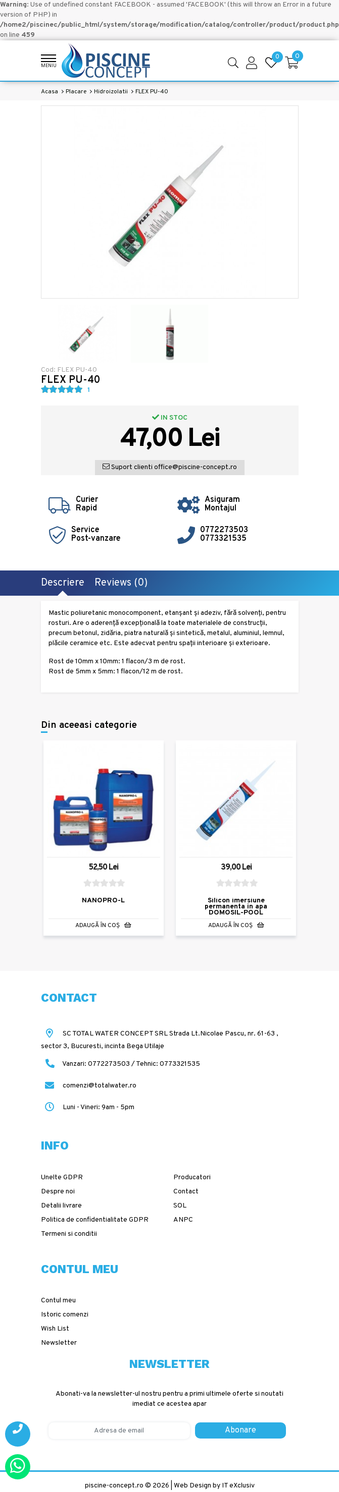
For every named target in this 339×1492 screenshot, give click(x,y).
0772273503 (224, 530)
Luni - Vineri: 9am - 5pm (87, 1107)
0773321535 (223, 539)
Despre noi (58, 1191)
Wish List (55, 1329)
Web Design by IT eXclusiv (214, 1485)
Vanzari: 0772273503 (96, 1064)
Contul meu (58, 1300)
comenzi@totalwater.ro (88, 1085)
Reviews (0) (121, 583)
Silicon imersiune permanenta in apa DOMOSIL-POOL (236, 906)
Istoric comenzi (64, 1314)
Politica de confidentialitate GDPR (95, 1220)
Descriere (62, 583)
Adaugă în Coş (103, 925)
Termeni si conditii (69, 1234)
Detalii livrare (61, 1205)
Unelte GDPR (62, 1177)
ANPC (183, 1220)
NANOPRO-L (103, 900)
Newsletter (59, 1343)
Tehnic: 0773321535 (168, 1064)
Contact (186, 1191)
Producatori (192, 1177)
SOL (179, 1205)
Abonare (240, 1430)
